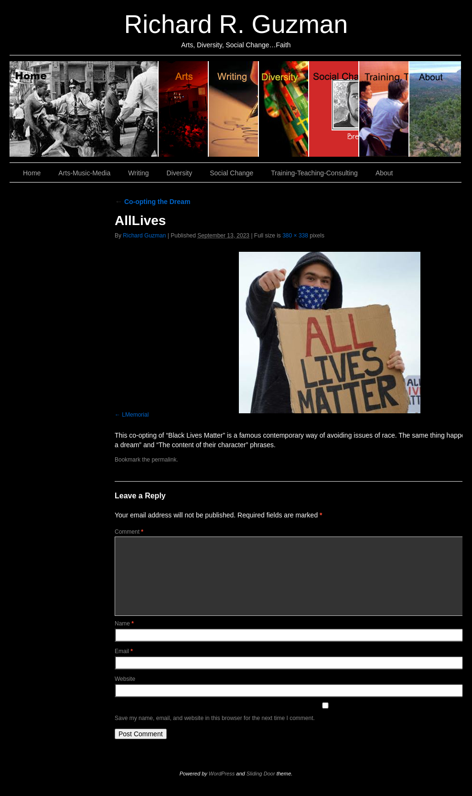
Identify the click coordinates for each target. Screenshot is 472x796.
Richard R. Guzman (236, 24)
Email (124, 651)
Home (84, 109)
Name (124, 623)
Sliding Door (261, 773)
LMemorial (135, 414)
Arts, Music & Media (184, 109)
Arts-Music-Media (84, 173)
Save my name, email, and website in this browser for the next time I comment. (215, 718)
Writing (234, 109)
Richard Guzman (144, 235)
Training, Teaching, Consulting (384, 109)
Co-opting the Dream (152, 201)
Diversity (284, 109)
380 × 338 (295, 235)
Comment (129, 531)
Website (125, 679)
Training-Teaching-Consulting (314, 173)
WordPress (222, 773)
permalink (163, 459)
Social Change (334, 109)
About (435, 109)
